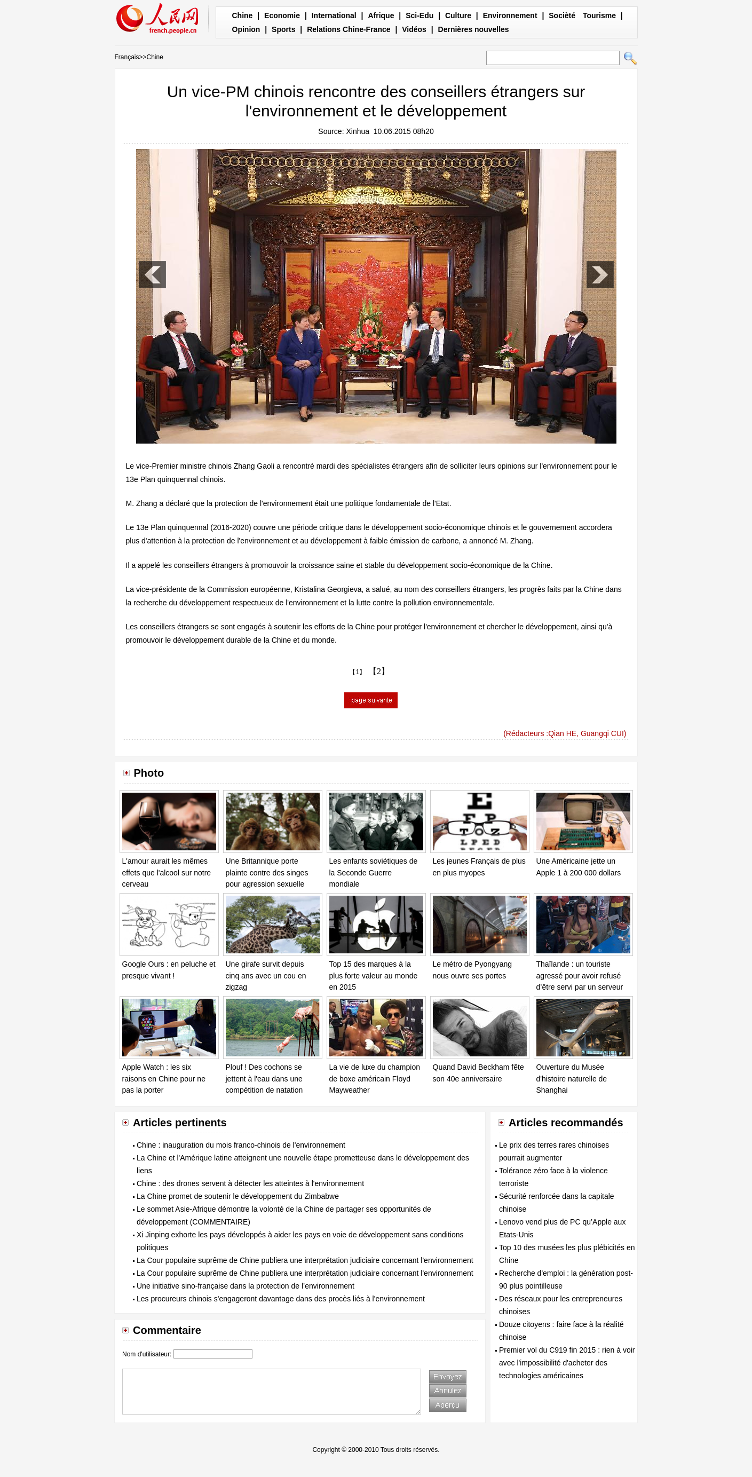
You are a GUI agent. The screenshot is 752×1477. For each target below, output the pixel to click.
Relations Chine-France (348, 29)
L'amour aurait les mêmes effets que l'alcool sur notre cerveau (166, 872)
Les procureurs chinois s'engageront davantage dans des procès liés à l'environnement (281, 1298)
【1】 (357, 672)
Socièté (562, 15)
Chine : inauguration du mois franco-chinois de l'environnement (241, 1145)
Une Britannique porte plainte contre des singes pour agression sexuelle (267, 872)
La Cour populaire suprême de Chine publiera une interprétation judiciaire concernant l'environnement (305, 1260)
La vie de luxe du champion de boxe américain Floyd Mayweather (374, 1078)
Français (127, 57)
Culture (458, 15)
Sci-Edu (419, 15)
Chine (242, 15)
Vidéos (414, 29)
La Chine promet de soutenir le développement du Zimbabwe (238, 1196)
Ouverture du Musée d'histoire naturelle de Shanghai (571, 1078)
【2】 (379, 671)
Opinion (246, 29)
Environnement (510, 15)
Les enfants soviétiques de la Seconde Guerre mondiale (373, 872)
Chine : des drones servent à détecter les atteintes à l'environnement (250, 1183)
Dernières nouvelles (473, 29)
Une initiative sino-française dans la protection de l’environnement (245, 1286)
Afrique (381, 15)
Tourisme (599, 15)
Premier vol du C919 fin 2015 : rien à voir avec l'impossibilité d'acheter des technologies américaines (567, 1363)
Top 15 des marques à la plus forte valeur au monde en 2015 (373, 975)
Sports (283, 29)
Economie (282, 15)
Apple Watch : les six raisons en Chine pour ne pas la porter (163, 1078)
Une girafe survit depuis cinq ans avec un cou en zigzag (266, 975)
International (334, 15)
